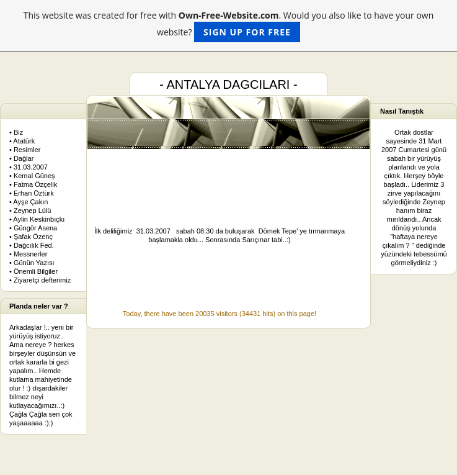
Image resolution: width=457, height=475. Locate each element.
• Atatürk (22, 141)
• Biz (16, 132)
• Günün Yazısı (32, 262)
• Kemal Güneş (32, 175)
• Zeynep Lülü (30, 210)
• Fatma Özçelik (33, 184)
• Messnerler (28, 254)
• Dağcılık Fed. (31, 245)
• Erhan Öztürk (31, 193)
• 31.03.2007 (28, 167)
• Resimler (24, 149)
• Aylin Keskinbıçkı (36, 219)
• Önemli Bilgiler (33, 271)
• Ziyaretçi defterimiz (40, 280)
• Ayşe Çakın (28, 202)
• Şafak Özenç (31, 236)
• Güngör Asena (33, 228)
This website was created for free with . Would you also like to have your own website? (229, 25)
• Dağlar (21, 158)
